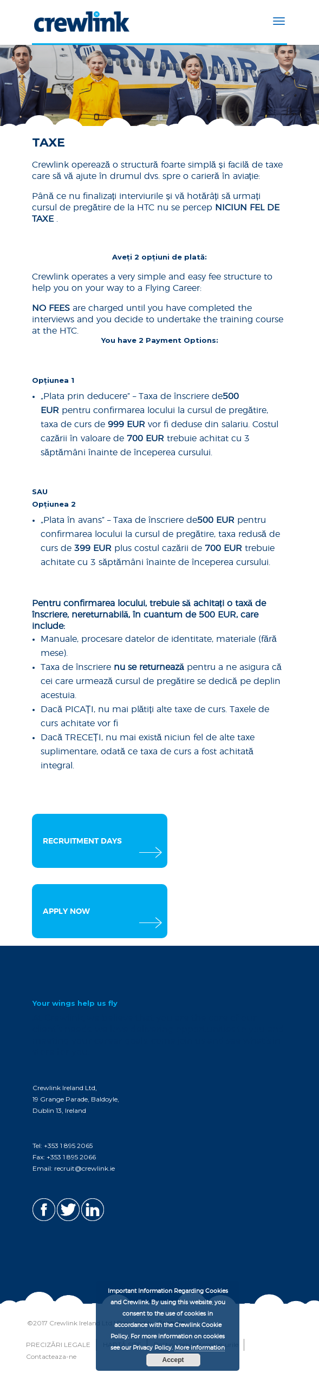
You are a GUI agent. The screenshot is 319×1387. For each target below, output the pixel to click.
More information (199, 1348)
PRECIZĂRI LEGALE (58, 1344)
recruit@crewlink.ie (84, 1168)
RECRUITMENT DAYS (82, 841)
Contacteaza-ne (51, 1356)
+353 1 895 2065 (68, 1146)
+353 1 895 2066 (71, 1157)
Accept (173, 1360)
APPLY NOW (66, 911)
